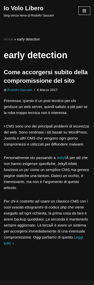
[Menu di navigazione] (84, 10)
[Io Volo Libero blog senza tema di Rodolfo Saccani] (29, 11)
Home (8, 39)
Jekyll (61, 158)
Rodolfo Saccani (19, 90)
